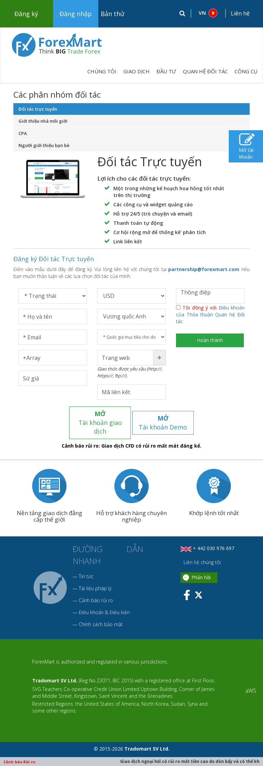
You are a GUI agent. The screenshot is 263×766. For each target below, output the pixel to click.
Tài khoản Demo (163, 418)
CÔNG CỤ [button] (246, 71)
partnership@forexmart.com (203, 269)
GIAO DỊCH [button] (136, 71)
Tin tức (86, 567)
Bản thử (112, 14)
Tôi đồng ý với (210, 314)
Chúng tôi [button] (101, 71)
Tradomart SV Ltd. (54, 672)
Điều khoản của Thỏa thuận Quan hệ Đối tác (210, 314)
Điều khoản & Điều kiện (104, 603)
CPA (22, 133)
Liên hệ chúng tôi (201, 553)
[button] (208, 13)
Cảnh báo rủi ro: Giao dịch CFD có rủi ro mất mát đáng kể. (131, 437)
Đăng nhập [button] (76, 14)
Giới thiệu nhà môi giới (42, 121)
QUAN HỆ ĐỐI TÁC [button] (205, 71)
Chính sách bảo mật (101, 615)
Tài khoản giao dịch (100, 418)
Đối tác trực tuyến (37, 109)
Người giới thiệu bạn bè (44, 145)
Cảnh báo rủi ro (96, 591)
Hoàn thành (210, 340)
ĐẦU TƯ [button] (166, 71)
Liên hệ (240, 13)
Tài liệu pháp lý (95, 579)
